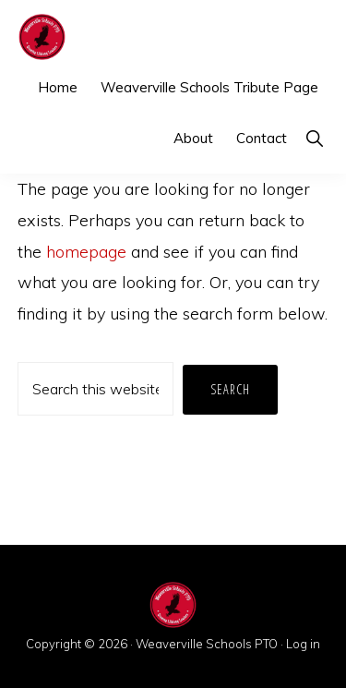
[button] (314, 138)
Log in (303, 643)
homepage (86, 251)
